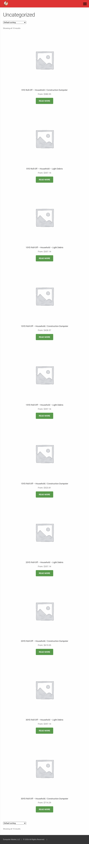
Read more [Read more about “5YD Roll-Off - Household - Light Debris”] (44, 179)
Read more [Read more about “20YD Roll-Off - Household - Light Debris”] (44, 573)
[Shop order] (14, 22)
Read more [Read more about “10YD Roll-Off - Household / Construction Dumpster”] (44, 337)
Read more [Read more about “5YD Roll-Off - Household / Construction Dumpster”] (44, 101)
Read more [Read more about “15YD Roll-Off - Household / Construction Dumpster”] (44, 494)
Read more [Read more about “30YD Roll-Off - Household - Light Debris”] (44, 730)
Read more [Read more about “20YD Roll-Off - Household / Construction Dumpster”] (44, 652)
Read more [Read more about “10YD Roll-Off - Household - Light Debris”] (44, 258)
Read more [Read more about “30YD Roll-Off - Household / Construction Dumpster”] (44, 809)
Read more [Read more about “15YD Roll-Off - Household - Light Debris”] (44, 416)
